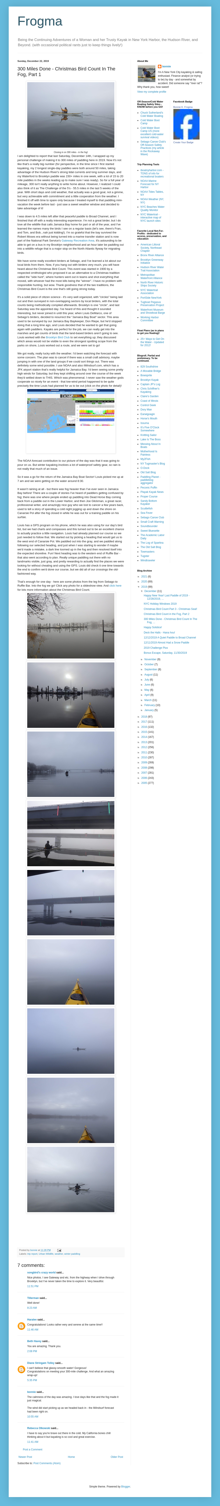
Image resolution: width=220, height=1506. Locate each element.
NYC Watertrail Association (149, 292)
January (149, 710)
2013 (144, 742)
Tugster (144, 556)
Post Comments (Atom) (47, 1463)
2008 (144, 767)
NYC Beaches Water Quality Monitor (152, 208)
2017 (144, 721)
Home (71, 1456)
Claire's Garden (149, 396)
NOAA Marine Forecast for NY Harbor (149, 184)
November (150, 659)
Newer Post (25, 1456)
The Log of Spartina (151, 542)
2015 (144, 731)
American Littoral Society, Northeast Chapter (151, 247)
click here (115, 585)
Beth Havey (34, 1341)
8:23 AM (32, 1307)
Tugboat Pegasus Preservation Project (152, 304)
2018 (144, 716)
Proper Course (148, 496)
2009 (144, 762)
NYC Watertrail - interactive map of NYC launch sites (150, 217)
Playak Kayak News (152, 491)
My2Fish (145, 459)
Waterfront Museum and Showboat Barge (152, 311)
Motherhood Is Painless (148, 453)
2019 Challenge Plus (156, 647)
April (147, 694)
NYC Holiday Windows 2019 (160, 603)
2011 (144, 752)
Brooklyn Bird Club (57, 337)
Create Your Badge (183, 142)
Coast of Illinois (149, 400)
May (147, 689)
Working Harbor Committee (149, 319)
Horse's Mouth (148, 418)
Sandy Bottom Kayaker (148, 502)
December (150, 591)
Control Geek (148, 405)
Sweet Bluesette (149, 530)
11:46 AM (32, 1329)
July (147, 679)
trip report (32, 1253)
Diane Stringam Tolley (40, 1363)
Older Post (117, 1456)
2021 (144, 576)
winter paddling (72, 1253)
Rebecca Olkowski (38, 1428)
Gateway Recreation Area (78, 240)
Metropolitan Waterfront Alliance (151, 276)
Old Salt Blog (148, 472)
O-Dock (144, 468)
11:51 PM (32, 1286)
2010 (144, 757)
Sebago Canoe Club (152, 517)
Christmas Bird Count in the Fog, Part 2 (166, 614)
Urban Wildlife (46, 1253)
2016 (144, 726)
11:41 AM (32, 1441)
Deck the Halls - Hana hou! (159, 632)
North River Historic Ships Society (151, 284)
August (148, 674)
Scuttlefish (146, 508)
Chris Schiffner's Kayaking (149, 390)
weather (59, 1253)
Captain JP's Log (150, 384)
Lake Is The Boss (150, 439)
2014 (144, 737)
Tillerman (33, 1298)
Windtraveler (147, 560)
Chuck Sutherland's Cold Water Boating (151, 114)
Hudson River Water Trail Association (152, 269)
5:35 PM (32, 1380)
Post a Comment (32, 1449)
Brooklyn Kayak (149, 379)
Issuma (144, 423)
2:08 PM (32, 1351)
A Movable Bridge (150, 371)
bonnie (31, 1392)
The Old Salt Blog (150, 547)
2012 (144, 747)
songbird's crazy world (41, 1272)
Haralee (32, 1319)
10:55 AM (32, 1416)
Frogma (40, 21)
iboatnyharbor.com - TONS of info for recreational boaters (152, 173)
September (151, 669)
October (149, 664)
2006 (144, 777)
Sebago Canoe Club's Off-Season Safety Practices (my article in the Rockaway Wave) (153, 148)
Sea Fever (146, 512)
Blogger (125, 1486)
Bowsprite (146, 375)
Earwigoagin (147, 414)
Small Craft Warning (152, 521)
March (148, 700)
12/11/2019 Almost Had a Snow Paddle (166, 642)
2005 (144, 782)
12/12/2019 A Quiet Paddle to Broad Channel (170, 637)
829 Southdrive (149, 366)
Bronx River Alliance (152, 255)
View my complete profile (151, 91)
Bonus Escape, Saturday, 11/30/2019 (165, 652)
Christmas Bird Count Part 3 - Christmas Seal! (170, 609)
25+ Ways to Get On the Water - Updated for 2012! (152, 342)
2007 (144, 772)
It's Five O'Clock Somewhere (149, 429)
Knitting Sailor (148, 435)
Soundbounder (149, 526)
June (147, 684)
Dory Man (146, 409)
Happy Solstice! (153, 627)
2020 (144, 581)
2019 (144, 586)
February (150, 705)
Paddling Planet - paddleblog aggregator (150, 480)
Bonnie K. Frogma (183, 107)
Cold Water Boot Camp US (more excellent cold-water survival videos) (152, 132)
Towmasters (147, 551)
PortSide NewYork (151, 297)
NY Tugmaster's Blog (152, 463)
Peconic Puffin (148, 487)
